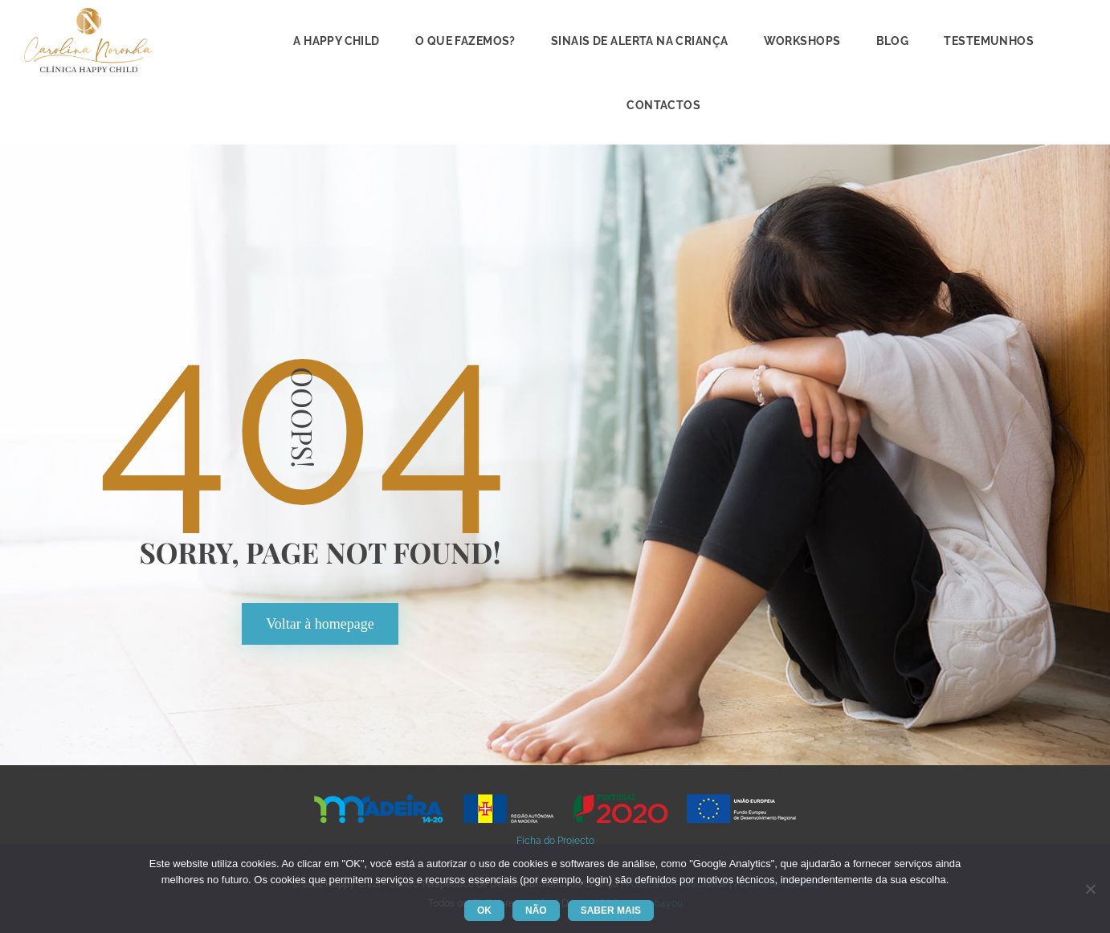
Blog (892, 41)
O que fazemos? (465, 41)
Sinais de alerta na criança (639, 41)
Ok (484, 910)
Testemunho (989, 41)
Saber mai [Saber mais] (611, 910)
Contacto (663, 105)
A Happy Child (336, 41)
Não (536, 910)
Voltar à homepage (320, 624)
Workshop (802, 41)
